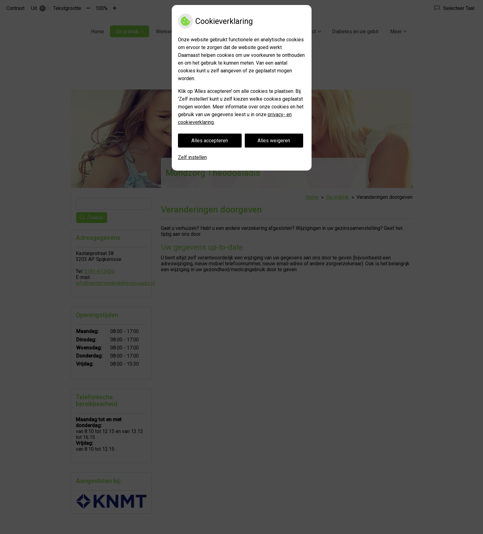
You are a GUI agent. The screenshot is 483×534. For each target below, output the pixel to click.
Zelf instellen (192, 157)
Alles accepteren (209, 141)
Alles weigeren (273, 141)
